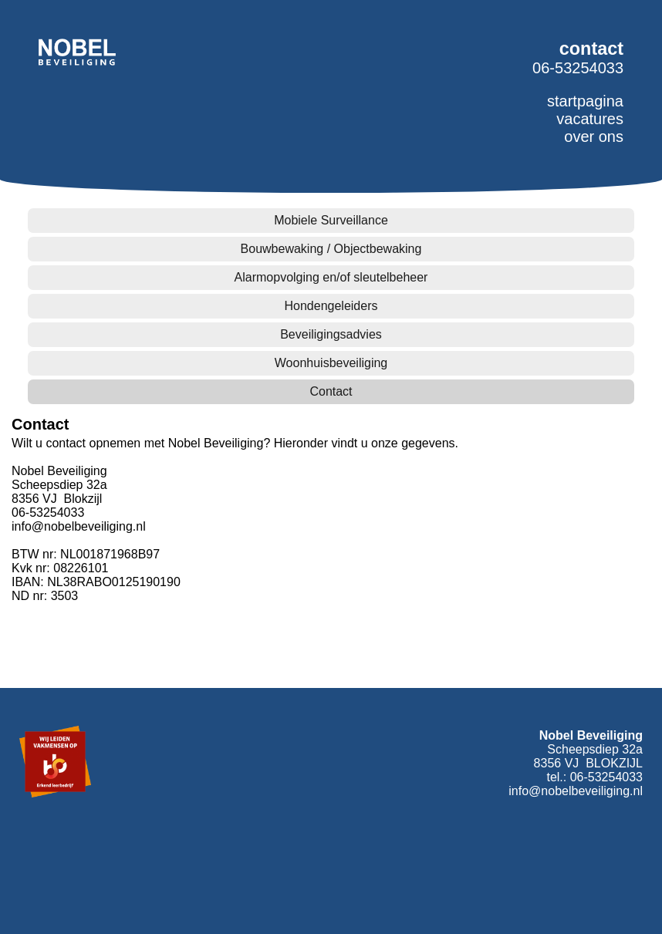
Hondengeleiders (331, 305)
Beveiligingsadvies (331, 334)
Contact (330, 391)
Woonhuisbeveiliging (331, 362)
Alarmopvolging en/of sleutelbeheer (331, 277)
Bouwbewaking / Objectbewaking (331, 248)
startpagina (585, 101)
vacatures (589, 118)
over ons (593, 136)
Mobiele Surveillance (331, 220)
